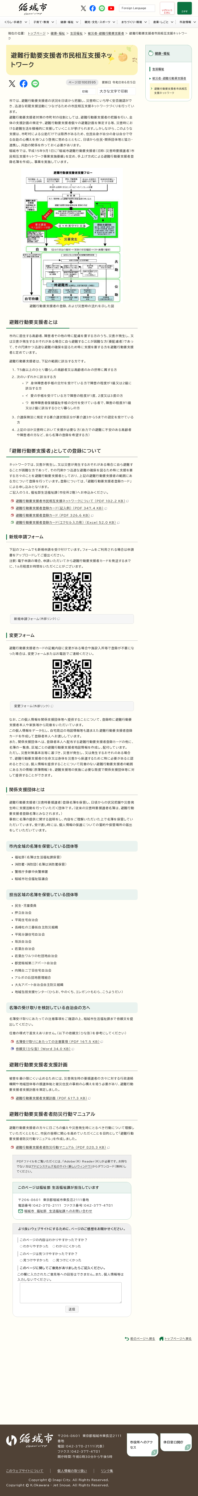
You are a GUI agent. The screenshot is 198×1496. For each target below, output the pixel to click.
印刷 (85, 91)
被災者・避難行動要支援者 (106, 33)
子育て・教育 (43, 22)
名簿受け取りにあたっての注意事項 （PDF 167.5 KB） (59, 1041)
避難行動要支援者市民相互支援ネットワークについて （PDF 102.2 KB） (72, 501)
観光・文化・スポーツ (100, 22)
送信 (72, 1309)
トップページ (37, 33)
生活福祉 (76, 33)
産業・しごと (163, 22)
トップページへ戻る (178, 1338)
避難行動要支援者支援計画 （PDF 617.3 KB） (53, 1098)
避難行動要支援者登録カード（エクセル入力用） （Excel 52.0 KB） (67, 522)
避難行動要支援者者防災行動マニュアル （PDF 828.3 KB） (63, 1147)
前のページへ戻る (142, 1338)
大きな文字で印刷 (114, 91)
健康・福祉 (69, 22)
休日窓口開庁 (173, 1442)
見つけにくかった (69, 1260)
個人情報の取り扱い (72, 1470)
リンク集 (107, 1470)
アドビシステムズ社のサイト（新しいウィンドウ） (61, 1166)
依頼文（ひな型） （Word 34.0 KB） (45, 1048)
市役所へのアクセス (141, 1445)
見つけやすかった (36, 1260)
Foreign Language (134, 8)
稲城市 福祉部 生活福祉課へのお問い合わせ (58, 1211)
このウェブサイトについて (25, 1470)
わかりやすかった (36, 1246)
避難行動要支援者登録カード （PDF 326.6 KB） (54, 515)
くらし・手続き (15, 22)
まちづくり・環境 (134, 22)
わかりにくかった (68, 1246)
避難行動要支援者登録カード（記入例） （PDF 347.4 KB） (61, 508)
